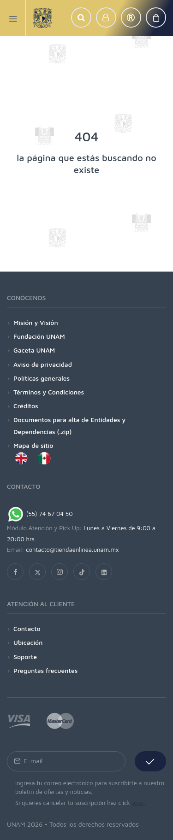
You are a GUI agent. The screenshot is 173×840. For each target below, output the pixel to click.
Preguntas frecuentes (45, 670)
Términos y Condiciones (48, 392)
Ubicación (27, 642)
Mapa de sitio (33, 445)
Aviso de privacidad (42, 364)
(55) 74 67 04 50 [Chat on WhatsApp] (40, 513)
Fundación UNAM (39, 336)
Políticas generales (41, 378)
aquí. (138, 802)
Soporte (25, 656)
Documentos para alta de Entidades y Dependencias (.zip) (69, 425)
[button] (81, 17)
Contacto (27, 628)
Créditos (25, 406)
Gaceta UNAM (34, 350)
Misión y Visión (35, 322)
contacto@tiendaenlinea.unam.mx (72, 549)
